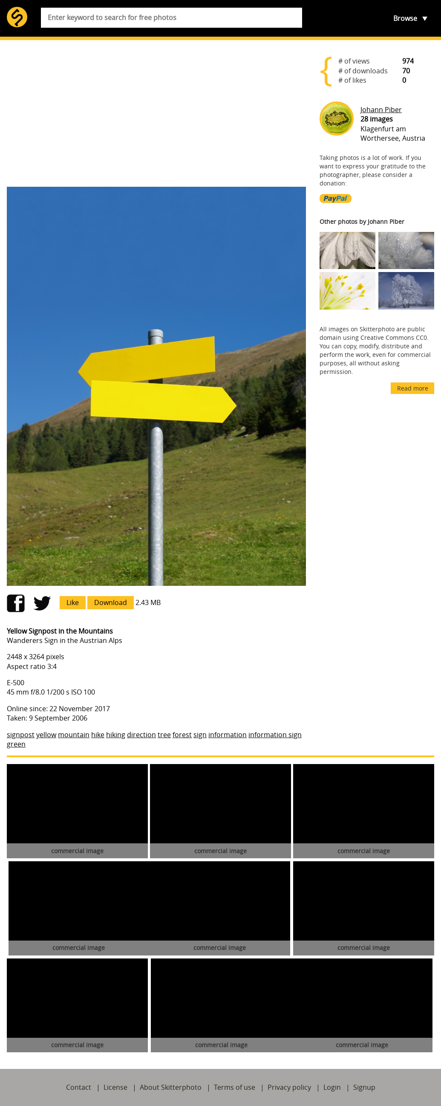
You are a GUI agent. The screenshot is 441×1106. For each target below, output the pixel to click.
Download (110, 602)
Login (332, 1087)
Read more (412, 388)
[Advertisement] (156, 113)
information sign (275, 734)
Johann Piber (381, 109)
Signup (364, 1087)
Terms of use (234, 1087)
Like (72, 602)
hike (97, 734)
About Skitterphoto (171, 1087)
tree (164, 734)
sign (200, 734)
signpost (21, 734)
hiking (115, 734)
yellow (46, 734)
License (115, 1087)
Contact (78, 1087)
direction (141, 734)
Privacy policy (289, 1087)
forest (182, 734)
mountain (73, 734)
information (227, 734)
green (16, 744)
